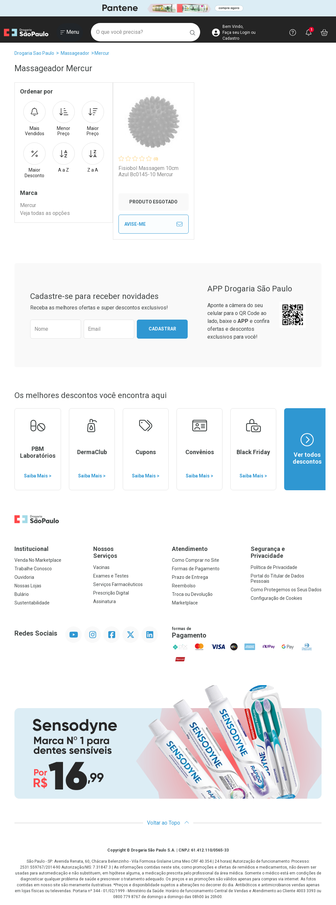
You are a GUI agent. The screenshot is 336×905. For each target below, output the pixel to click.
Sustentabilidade (32, 602)
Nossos (128, 552)
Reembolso (184, 585)
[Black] (168, 8)
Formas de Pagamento (196, 568)
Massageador (75, 53)
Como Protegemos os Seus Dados (286, 589)
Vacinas (101, 567)
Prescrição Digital (111, 593)
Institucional (31, 548)
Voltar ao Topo (168, 823)
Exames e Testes (111, 576)
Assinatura (104, 601)
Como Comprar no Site (195, 560)
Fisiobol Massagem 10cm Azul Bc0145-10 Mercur (148, 171)
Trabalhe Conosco (33, 568)
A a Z (63, 157)
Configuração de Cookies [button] (276, 598)
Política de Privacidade (274, 567)
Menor (63, 119)
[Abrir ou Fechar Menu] (69, 32)
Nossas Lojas (27, 585)
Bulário (21, 594)
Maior (93, 119)
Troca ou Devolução (192, 594)
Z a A (93, 157)
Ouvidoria (24, 577)
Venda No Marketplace (37, 560)
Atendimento (190, 548)
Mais (34, 119)
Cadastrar (162, 328)
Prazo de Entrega (190, 577)
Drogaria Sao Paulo (34, 53)
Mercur (101, 53)
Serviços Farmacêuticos (118, 584)
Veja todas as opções (45, 213)
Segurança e (286, 552)
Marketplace (185, 602)
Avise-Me (153, 224)
